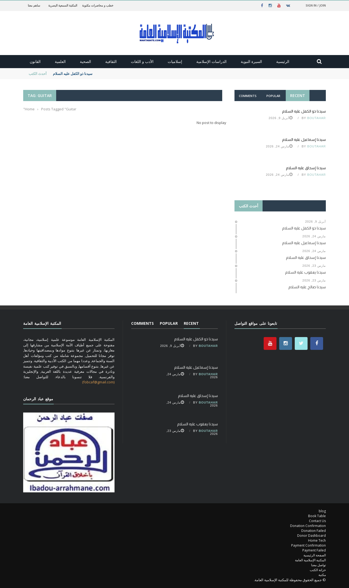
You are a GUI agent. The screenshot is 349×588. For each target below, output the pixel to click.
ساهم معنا (34, 5)
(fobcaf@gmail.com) (98, 382)
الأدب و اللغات (142, 61)
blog (322, 511)
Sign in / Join (316, 5)
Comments (248, 96)
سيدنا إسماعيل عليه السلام (304, 139)
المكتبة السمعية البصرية (62, 5)
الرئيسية (282, 61)
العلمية (60, 61)
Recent (297, 95)
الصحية (85, 61)
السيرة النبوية (251, 61)
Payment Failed (314, 550)
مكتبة (322, 574)
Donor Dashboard (311, 535)
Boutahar (316, 118)
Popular (273, 96)
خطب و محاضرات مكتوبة (97, 5)
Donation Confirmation (308, 525)
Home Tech (317, 540)
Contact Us (317, 521)
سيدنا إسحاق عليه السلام (306, 168)
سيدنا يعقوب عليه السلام (197, 424)
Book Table (317, 516)
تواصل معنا (318, 565)
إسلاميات (175, 61)
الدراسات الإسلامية (211, 61)
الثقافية (111, 61)
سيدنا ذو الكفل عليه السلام (72, 73)
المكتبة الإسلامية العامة (310, 560)
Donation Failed (313, 530)
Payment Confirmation (308, 545)
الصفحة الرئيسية (314, 555)
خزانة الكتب (318, 570)
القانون (35, 61)
